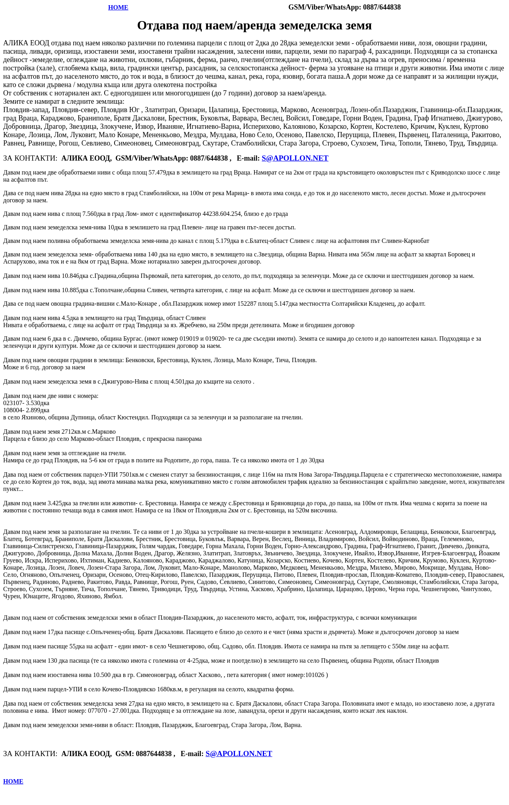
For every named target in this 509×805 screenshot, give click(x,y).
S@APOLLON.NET (295, 158)
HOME (118, 7)
